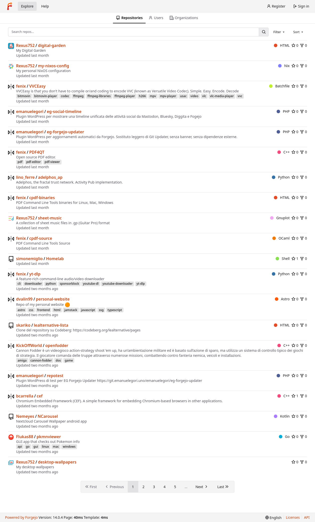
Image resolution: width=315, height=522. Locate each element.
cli (19, 283)
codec (65, 96)
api (20, 446)
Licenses (293, 517)
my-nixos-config (53, 65)
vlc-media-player (222, 96)
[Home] (10, 6)
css (31, 310)
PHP (283, 111)
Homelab (55, 258)
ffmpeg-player (124, 96)
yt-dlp (34, 273)
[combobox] (279, 32)
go (28, 446)
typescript (115, 310)
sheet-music (49, 217)
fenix (21, 86)
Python (281, 177)
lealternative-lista (51, 325)
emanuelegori (29, 111)
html (57, 310)
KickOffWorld (29, 345)
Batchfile (279, 86)
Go (284, 436)
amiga (22, 360)
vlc (204, 96)
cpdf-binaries (42, 197)
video (194, 96)
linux (45, 446)
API (306, 517)
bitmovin (24, 96)
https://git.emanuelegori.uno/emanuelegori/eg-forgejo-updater (149, 380)
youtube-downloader (117, 283)
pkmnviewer (49, 436)
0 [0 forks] (303, 45)
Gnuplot (280, 217)
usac (183, 96)
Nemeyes (25, 416)
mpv (153, 96)
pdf (20, 162)
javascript (88, 310)
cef (39, 395)
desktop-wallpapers (57, 462)
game (69, 360)
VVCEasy (37, 86)
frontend (43, 310)
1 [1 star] (294, 258)
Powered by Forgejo (21, 517)
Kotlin (282, 416)
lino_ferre (25, 177)
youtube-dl (90, 283)
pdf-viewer (52, 162)
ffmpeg (78, 96)
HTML (282, 45)
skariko (23, 325)
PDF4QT (36, 152)
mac (56, 446)
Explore (27, 6)
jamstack (70, 310)
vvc (240, 96)
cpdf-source (40, 238)
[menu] (273, 517)
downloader (33, 283)
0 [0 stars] (294, 45)
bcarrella (24, 395)
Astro (282, 299)
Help (45, 6)
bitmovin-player (45, 96)
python (51, 283)
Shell (283, 258)
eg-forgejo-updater (65, 131)
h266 (142, 96)
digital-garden (52, 45)
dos (58, 360)
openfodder (56, 345)
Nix (284, 65)
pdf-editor (33, 162)
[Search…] (263, 32)
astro (21, 310)
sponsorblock (69, 283)
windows (69, 446)
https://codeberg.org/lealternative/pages (107, 330)
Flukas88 (24, 436)
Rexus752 (25, 45)
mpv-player (168, 96)
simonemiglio (29, 258)
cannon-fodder (41, 360)
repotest (55, 375)
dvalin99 (24, 299)
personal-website (53, 299)
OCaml (281, 238)
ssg (101, 310)
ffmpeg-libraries (99, 96)
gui (35, 446)
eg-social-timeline (64, 111)
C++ (283, 152)
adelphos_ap (50, 177)
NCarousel (48, 416)
